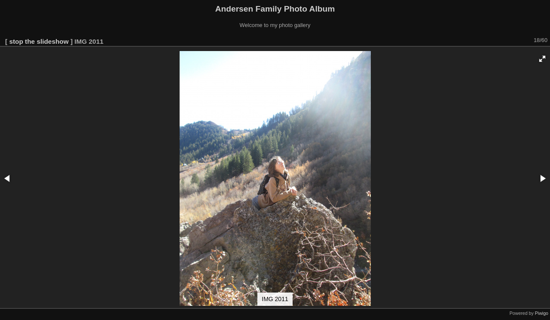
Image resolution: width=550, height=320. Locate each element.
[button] (542, 59)
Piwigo (541, 313)
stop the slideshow (38, 41)
